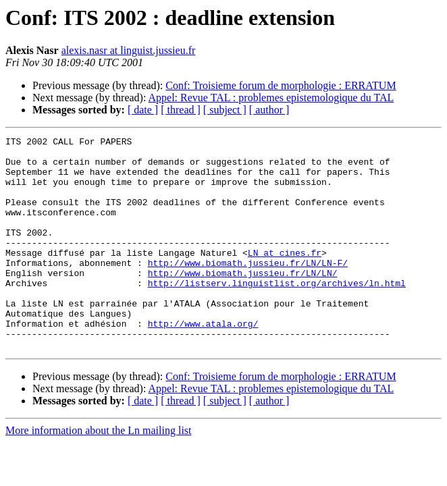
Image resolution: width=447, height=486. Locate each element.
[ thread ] (181, 109)
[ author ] (269, 109)
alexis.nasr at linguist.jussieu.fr (128, 50)
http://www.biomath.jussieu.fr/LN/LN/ (243, 301)
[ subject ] (224, 109)
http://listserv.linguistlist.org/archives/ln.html (277, 313)
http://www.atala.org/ (203, 362)
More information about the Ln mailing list (98, 473)
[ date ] (143, 109)
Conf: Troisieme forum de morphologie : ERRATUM (280, 85)
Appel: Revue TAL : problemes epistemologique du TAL (271, 97)
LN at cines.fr (284, 277)
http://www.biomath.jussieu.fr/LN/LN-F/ (248, 289)
